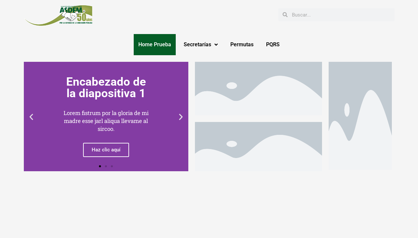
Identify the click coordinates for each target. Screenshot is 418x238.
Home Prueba (154, 44)
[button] (31, 116)
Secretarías (201, 45)
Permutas (242, 44)
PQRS (273, 44)
